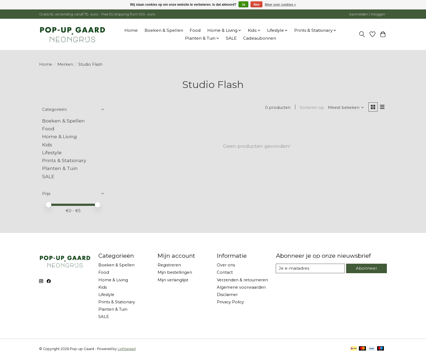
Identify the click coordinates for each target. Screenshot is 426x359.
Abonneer (366, 268)
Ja (243, 5)
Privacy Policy (230, 302)
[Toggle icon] (362, 34)
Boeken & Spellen (164, 30)
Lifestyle (52, 152)
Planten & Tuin (60, 168)
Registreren (169, 265)
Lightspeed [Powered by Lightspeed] (127, 349)
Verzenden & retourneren (242, 280)
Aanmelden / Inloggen (367, 14)
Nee (256, 5)
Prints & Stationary (64, 160)
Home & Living (59, 136)
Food (195, 30)
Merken (65, 64)
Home (131, 30)
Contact (225, 272)
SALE (231, 38)
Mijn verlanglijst (173, 280)
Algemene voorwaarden (241, 287)
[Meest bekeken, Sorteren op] (346, 107)
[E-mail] (310, 268)
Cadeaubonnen (259, 38)
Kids (47, 144)
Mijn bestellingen (175, 272)
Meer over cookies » (280, 5)
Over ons (226, 265)
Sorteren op (311, 107)
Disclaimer (227, 294)
